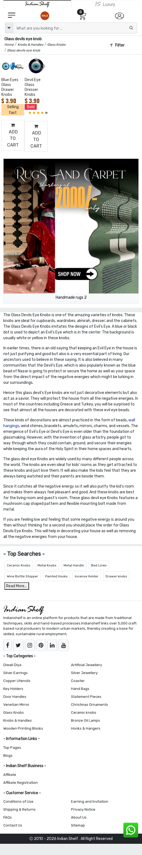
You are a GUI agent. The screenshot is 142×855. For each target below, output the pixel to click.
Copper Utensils (16, 681)
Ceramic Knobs (18, 565)
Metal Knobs (47, 565)
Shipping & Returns (19, 809)
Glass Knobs (13, 712)
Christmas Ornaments (89, 705)
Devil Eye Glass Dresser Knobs (33, 87)
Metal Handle (74, 565)
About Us (79, 817)
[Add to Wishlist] (19, 67)
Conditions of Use (18, 801)
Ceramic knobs (83, 712)
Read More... (16, 586)
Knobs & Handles (17, 720)
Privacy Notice (83, 809)
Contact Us (12, 825)
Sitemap (78, 825)
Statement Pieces (86, 697)
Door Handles (14, 697)
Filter (117, 45)
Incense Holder (86, 576)
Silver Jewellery (84, 673)
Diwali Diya (12, 665)
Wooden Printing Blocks (23, 728)
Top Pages (12, 747)
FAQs (7, 817)
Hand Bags (80, 689)
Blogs (8, 755)
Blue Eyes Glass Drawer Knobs (9, 87)
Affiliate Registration (20, 783)
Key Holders (13, 689)
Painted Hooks (56, 576)
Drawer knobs (116, 576)
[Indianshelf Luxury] (105, 4)
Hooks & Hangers (85, 728)
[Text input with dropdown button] (75, 27)
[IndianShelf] (37, 4)
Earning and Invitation (89, 801)
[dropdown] (9, 27)
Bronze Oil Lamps (85, 720)
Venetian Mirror (16, 705)
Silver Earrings (15, 673)
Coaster (78, 681)
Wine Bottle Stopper (22, 576)
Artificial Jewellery (86, 665)
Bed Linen (99, 565)
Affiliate (9, 775)
